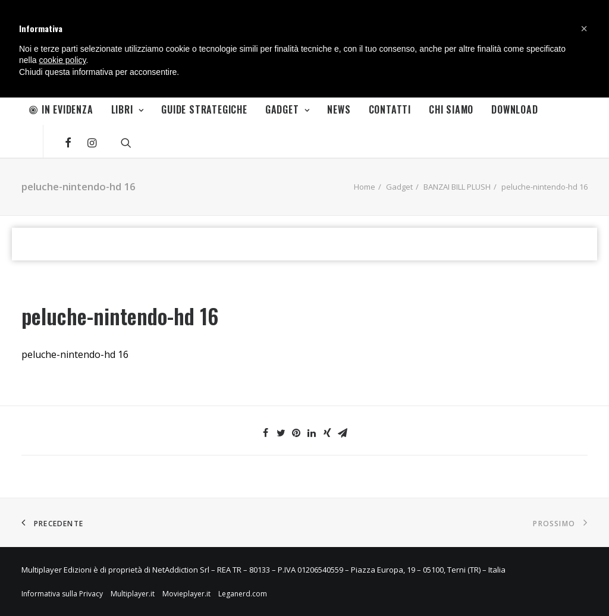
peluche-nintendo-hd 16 (74, 354)
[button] (584, 28)
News (338, 109)
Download (514, 109)
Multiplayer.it (133, 594)
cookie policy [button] (62, 60)
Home (364, 186)
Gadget (287, 109)
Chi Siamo (451, 109)
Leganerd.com (242, 594)
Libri (127, 109)
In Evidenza (61, 109)
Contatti (390, 109)
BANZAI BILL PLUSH (457, 186)
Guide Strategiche (204, 109)
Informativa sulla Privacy (62, 594)
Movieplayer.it (186, 594)
